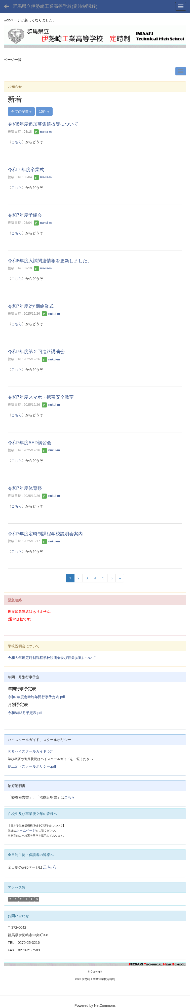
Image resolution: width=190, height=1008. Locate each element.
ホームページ (26, 830)
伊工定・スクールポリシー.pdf (32, 766)
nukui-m (43, 132)
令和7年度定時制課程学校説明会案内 (45, 533)
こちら (16, 142)
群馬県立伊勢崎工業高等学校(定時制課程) (55, 6)
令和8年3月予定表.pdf (25, 713)
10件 (44, 111)
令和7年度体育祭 (25, 488)
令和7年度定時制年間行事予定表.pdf (36, 697)
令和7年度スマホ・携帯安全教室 (41, 397)
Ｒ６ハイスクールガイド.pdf (30, 751)
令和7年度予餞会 (25, 215)
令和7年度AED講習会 (29, 442)
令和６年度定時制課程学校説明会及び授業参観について (52, 658)
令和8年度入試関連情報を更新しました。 (50, 260)
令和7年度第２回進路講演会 (36, 351)
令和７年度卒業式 (26, 169)
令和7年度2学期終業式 (31, 306)
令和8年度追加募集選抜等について (43, 124)
